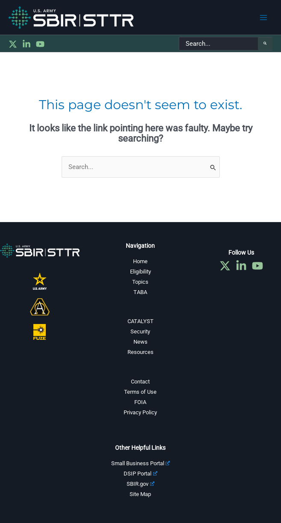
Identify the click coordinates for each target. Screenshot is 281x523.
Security (140, 331)
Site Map (140, 494)
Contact (140, 381)
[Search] (265, 43)
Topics (140, 282)
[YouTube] (40, 44)
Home (140, 261)
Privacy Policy (140, 412)
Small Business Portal (140, 463)
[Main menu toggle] (263, 18)
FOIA (140, 402)
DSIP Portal (140, 473)
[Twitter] (13, 44)
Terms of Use (140, 392)
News (140, 342)
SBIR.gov (140, 484)
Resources (140, 352)
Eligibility (140, 271)
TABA (140, 292)
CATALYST (140, 321)
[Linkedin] (26, 44)
